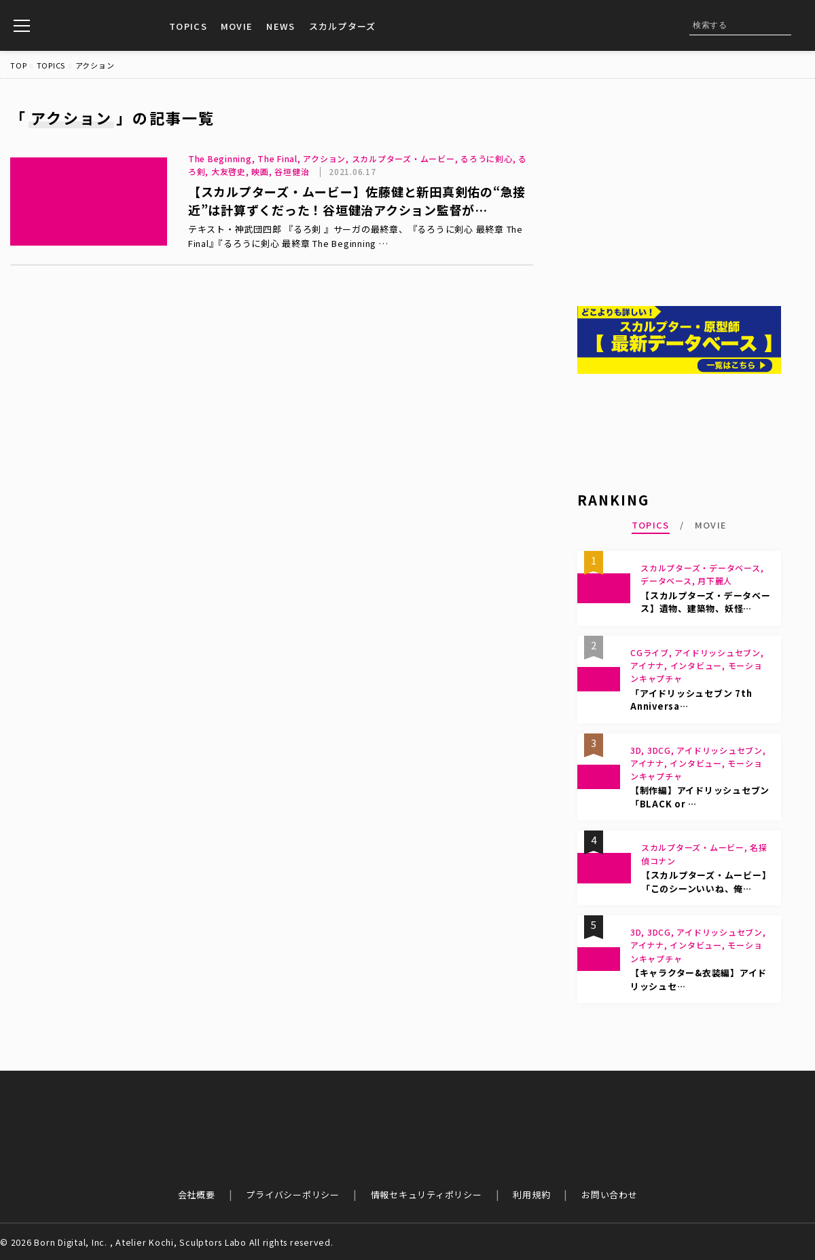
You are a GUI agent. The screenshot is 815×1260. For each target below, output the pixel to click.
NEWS (280, 26)
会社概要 (196, 1194)
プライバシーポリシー (293, 1194)
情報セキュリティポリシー (426, 1194)
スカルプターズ (342, 26)
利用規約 (531, 1194)
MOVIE (237, 26)
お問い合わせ (609, 1194)
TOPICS (188, 26)
